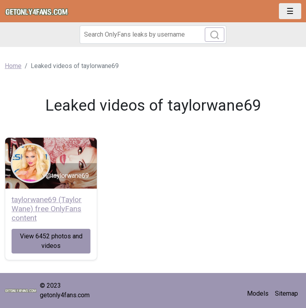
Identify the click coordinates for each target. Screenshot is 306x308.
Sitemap (286, 293)
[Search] (153, 34)
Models (258, 293)
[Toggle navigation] (290, 11)
